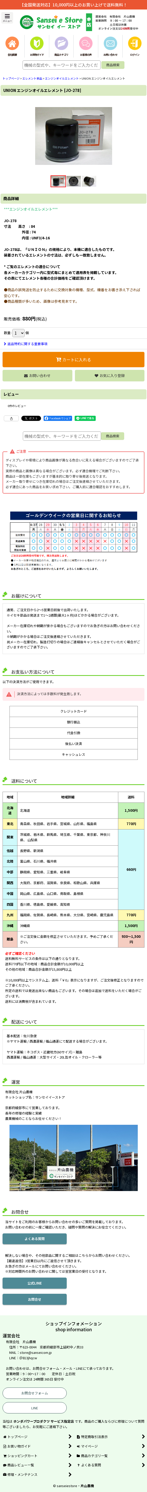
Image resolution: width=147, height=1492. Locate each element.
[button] (7, 18)
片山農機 (87, 1485)
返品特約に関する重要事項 (25, 343)
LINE (34, 1407)
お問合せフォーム (34, 1393)
